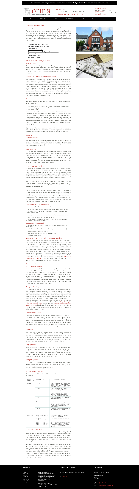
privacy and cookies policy (100, 3)
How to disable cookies (34, 57)
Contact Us (95, 18)
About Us (43, 18)
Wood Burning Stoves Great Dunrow (47, 478)
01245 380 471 (63, 12)
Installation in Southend (44, 483)
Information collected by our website (38, 44)
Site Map (25, 480)
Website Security (33, 48)
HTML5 (65, 476)
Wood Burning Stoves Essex (45, 472)
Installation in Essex (43, 482)
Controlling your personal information (39, 46)
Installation (69, 18)
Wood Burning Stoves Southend (46, 473)
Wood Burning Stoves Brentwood (46, 475)
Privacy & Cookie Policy (29, 482)
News (82, 18)
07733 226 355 (79, 11)
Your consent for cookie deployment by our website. (43, 52)
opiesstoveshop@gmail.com (69, 14)
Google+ (101, 483)
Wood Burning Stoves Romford (46, 476)
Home (29, 18)
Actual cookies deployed (35, 55)
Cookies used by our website (36, 54)
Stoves (56, 18)
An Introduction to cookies (35, 50)
